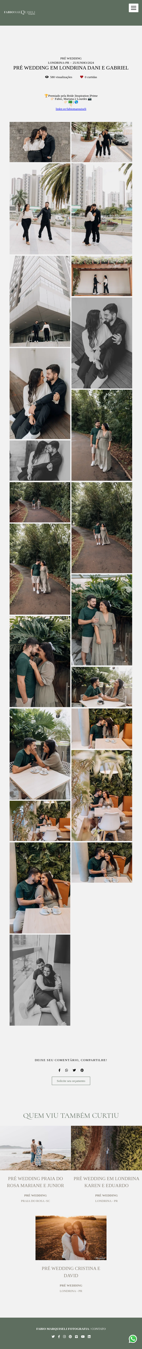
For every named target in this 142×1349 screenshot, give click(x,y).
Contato (98, 1328)
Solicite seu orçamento (71, 1081)
